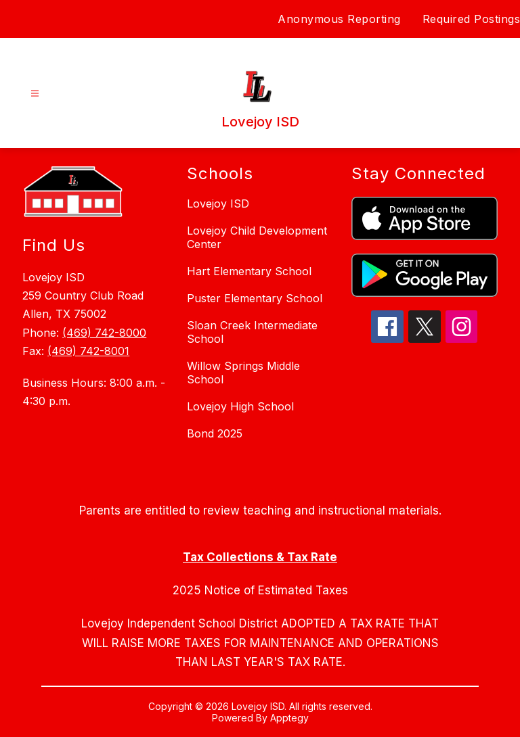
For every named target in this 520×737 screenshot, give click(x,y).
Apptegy (289, 717)
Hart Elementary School (249, 271)
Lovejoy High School (240, 406)
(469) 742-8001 (88, 351)
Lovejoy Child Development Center (257, 237)
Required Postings (471, 19)
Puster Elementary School (254, 298)
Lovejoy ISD (218, 203)
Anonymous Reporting (339, 19)
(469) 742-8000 (104, 332)
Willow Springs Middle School (243, 372)
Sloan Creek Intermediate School (252, 332)
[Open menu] (35, 93)
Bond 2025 (214, 433)
